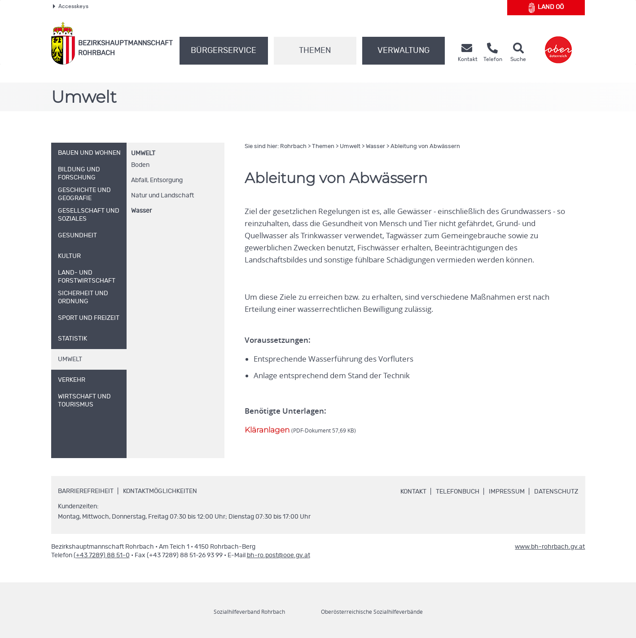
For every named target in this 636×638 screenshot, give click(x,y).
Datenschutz (556, 492)
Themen (315, 51)
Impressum (507, 492)
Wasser (141, 211)
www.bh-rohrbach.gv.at (550, 547)
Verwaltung (403, 51)
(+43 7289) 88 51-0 (102, 555)
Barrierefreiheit (86, 491)
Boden (140, 165)
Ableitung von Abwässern (425, 146)
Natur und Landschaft (162, 195)
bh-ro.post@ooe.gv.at (278, 555)
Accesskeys (70, 6)
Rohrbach (293, 146)
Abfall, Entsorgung (157, 180)
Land (546, 7)
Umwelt (143, 153)
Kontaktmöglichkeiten (160, 491)
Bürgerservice (223, 51)
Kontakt (413, 492)
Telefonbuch (457, 492)
